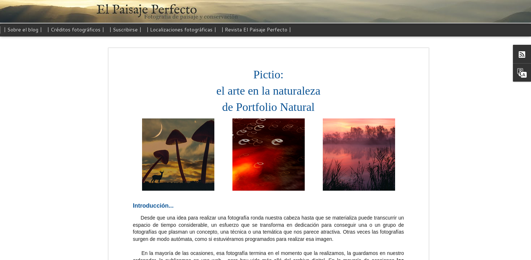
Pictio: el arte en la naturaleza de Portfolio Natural (261, 59)
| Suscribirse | (125, 29)
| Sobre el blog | (23, 29)
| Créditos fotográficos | (75, 29)
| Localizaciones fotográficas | (181, 29)
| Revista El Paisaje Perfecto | (256, 29)
